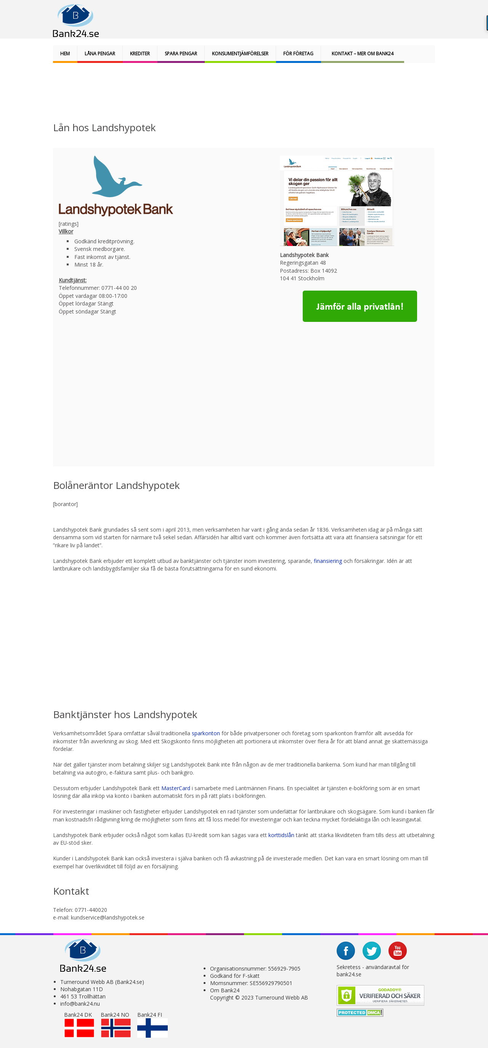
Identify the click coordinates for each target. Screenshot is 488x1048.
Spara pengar (181, 53)
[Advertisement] (240, 93)
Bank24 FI (152, 1024)
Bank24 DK (79, 1024)
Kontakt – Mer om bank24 (362, 53)
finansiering (329, 560)
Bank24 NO (116, 1024)
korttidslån (281, 835)
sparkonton (206, 733)
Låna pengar (100, 53)
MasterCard (176, 788)
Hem (65, 53)
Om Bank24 (224, 990)
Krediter (140, 53)
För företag (298, 53)
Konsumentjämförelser (240, 53)
